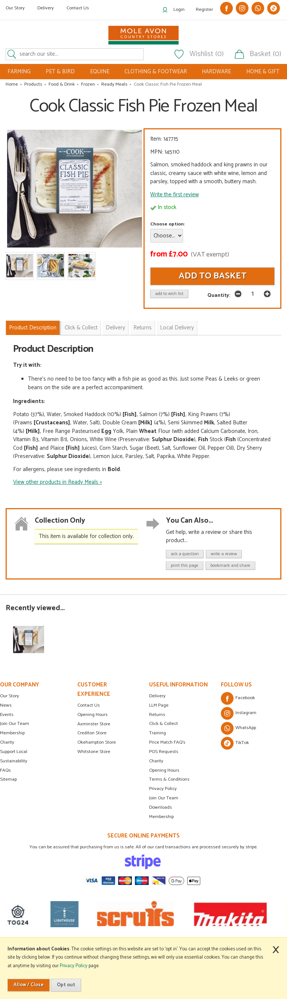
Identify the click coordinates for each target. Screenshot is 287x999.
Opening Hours (92, 715)
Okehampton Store (96, 742)
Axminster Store (93, 724)
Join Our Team (14, 724)
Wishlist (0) (206, 54)
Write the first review (174, 194)
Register (204, 9)
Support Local (13, 752)
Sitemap (8, 779)
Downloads (160, 807)
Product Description (32, 327)
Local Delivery (177, 327)
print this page (184, 565)
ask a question (185, 553)
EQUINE (99, 71)
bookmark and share (230, 565)
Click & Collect (81, 327)
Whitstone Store (93, 752)
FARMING (19, 71)
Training (157, 733)
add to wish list (169, 293)
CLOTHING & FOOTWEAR (155, 71)
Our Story (15, 8)
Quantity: (218, 295)
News (6, 705)
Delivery (45, 8)
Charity (7, 742)
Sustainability (13, 761)
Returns (142, 327)
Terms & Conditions (169, 779)
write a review (224, 553)
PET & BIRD (60, 71)
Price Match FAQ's (167, 742)
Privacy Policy (163, 789)
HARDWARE (216, 71)
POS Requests (163, 752)
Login (179, 9)
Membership (12, 733)
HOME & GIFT (263, 71)
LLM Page (159, 705)
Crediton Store (92, 733)
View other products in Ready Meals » (57, 482)
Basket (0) (265, 54)
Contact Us (78, 8)
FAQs (5, 770)
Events (6, 715)
